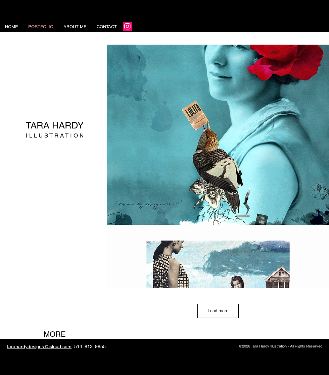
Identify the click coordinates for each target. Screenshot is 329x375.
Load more (217, 310)
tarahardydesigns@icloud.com (39, 346)
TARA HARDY (55, 125)
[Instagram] (127, 26)
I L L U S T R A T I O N (55, 135)
